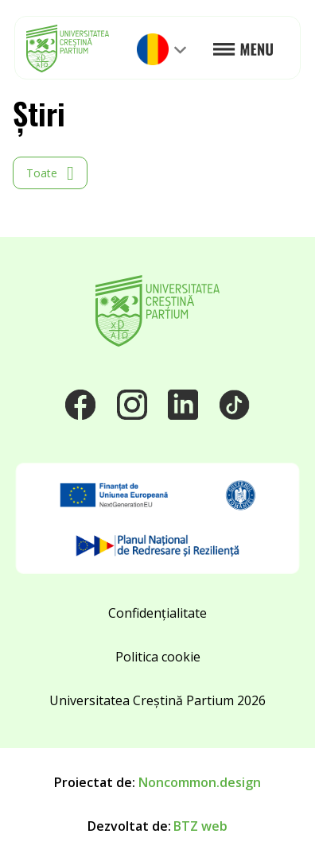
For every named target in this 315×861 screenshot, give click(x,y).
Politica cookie (157, 656)
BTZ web (200, 826)
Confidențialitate (157, 613)
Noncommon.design (199, 782)
